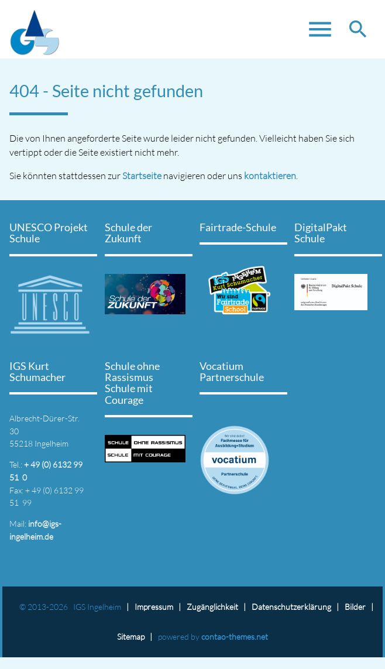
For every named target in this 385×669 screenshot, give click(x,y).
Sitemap (131, 636)
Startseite (141, 175)
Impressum (154, 607)
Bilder (355, 607)
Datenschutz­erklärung (291, 607)
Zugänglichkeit (212, 607)
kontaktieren (270, 175)
